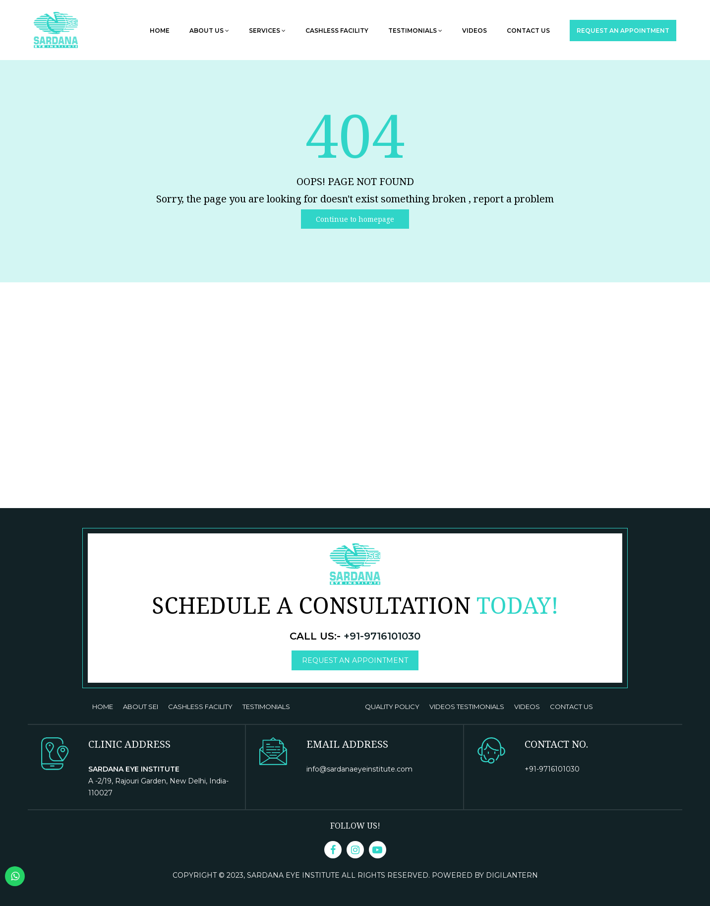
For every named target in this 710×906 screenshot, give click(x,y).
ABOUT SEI (140, 707)
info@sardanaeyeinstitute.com (359, 769)
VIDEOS (527, 707)
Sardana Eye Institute (294, 875)
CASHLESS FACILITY (200, 707)
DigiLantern (512, 875)
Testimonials (415, 30)
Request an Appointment (623, 30)
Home (160, 30)
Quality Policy (392, 707)
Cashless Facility (336, 30)
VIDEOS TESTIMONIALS (466, 707)
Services (267, 30)
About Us (209, 30)
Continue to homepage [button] (355, 219)
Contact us (528, 30)
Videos (474, 30)
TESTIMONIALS (266, 707)
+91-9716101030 (382, 636)
